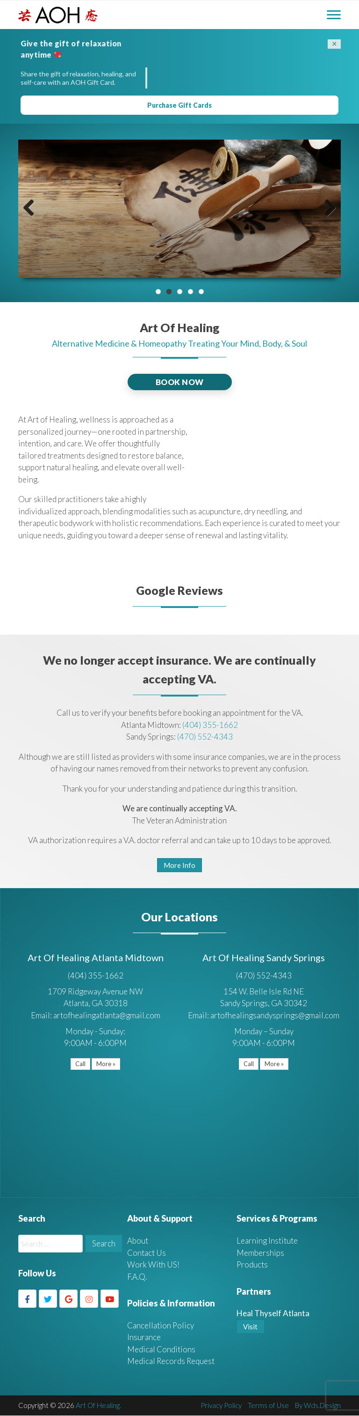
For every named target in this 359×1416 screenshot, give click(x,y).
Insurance (144, 1337)
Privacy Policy (221, 1405)
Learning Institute (267, 1241)
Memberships (260, 1253)
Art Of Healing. (99, 1405)
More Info (179, 865)
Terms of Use (268, 1405)
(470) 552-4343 (205, 737)
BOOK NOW (180, 382)
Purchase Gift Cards (179, 106)
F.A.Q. (137, 1277)
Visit (250, 1327)
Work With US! (153, 1265)
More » (105, 1064)
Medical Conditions (161, 1350)
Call (80, 1064)
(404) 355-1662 (210, 725)
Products (252, 1265)
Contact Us (146, 1253)
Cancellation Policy (160, 1326)
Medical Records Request (171, 1361)
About (137, 1241)
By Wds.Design (318, 1405)
